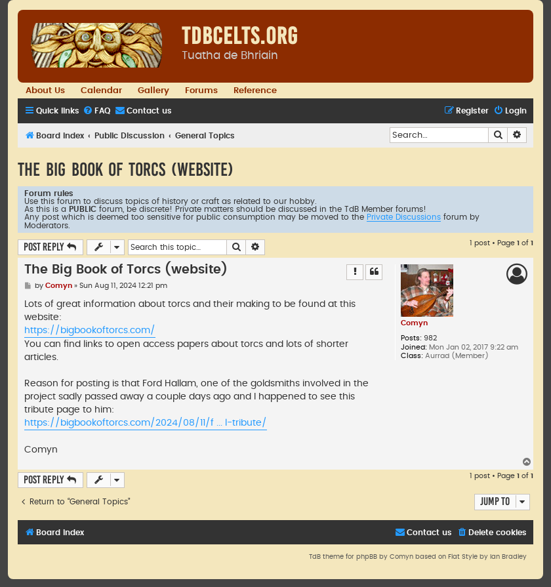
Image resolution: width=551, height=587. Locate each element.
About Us (45, 90)
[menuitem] (96, 111)
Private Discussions (404, 217)
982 (430, 338)
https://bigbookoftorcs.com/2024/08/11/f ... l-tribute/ (145, 423)
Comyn (414, 323)
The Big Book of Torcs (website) (126, 169)
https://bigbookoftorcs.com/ (89, 330)
